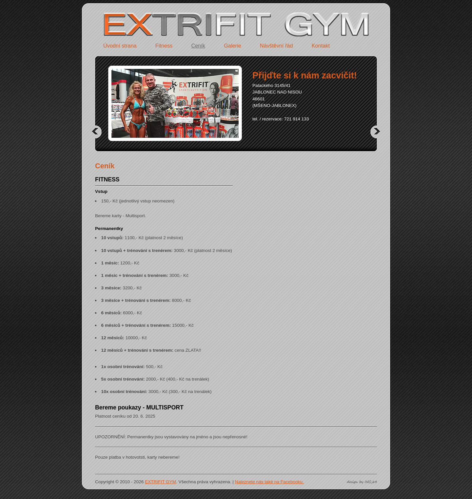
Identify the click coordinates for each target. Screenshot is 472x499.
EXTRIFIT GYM (160, 481)
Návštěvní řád (276, 46)
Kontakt (321, 46)
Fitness (164, 46)
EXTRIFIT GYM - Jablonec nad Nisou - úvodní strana (154, 14)
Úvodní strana (120, 46)
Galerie (232, 46)
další (373, 132)
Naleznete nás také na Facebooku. (269, 481)
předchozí (98, 132)
